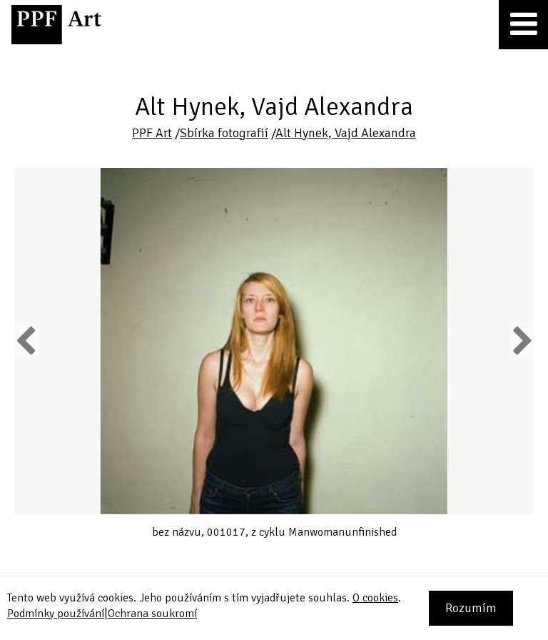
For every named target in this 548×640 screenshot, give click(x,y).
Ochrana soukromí (152, 613)
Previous (26, 340)
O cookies (375, 598)
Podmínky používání (55, 613)
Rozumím (471, 608)
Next (521, 340)
